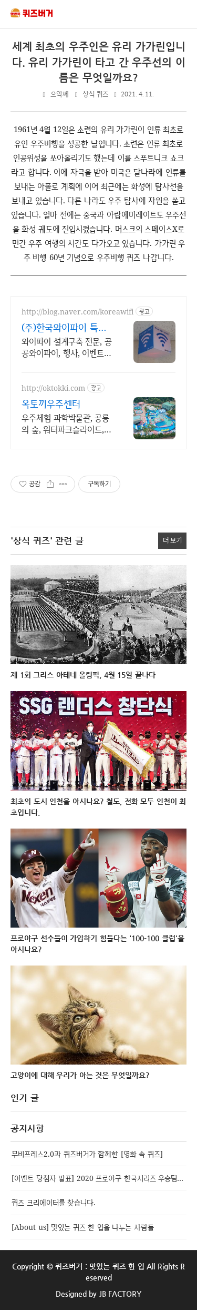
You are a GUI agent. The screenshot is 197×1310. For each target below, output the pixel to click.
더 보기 (172, 540)
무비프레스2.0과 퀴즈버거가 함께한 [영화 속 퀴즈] (87, 1154)
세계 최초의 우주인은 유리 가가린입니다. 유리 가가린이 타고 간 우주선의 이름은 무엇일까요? (98, 62)
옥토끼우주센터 (51, 403)
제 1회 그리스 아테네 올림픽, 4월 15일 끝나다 (83, 675)
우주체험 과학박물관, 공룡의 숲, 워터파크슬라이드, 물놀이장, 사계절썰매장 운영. (65, 423)
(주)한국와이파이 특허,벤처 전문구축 (65, 327)
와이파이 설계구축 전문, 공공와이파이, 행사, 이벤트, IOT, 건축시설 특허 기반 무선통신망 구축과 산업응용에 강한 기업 (67, 347)
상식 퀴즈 (95, 94)
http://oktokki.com (53, 387)
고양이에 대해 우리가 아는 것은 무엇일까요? (80, 1075)
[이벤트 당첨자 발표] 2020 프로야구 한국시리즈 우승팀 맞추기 (99, 1178)
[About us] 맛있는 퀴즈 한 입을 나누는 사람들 (83, 1227)
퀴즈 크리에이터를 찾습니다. (54, 1202)
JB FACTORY (120, 1293)
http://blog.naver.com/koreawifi (77, 311)
